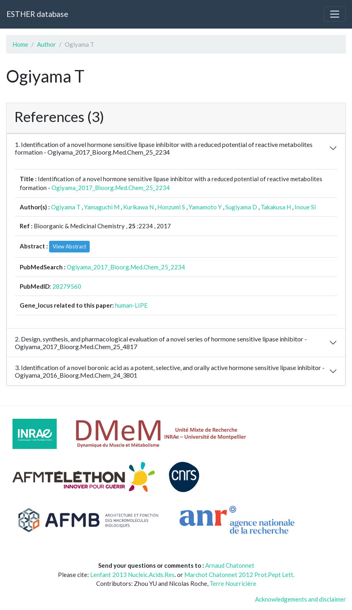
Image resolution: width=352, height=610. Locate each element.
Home (20, 44)
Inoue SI (305, 207)
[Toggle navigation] (335, 14)
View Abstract (69, 246)
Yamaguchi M (101, 207)
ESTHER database (37, 14)
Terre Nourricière (233, 583)
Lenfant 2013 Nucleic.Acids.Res (132, 574)
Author (46, 44)
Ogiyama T (65, 207)
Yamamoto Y (205, 207)
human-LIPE (131, 305)
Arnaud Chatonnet (229, 565)
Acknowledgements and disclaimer (300, 599)
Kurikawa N (138, 207)
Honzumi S (171, 207)
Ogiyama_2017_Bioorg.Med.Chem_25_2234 (110, 187)
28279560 (66, 286)
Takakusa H (276, 207)
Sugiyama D (241, 207)
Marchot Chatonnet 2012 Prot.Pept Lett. (239, 574)
